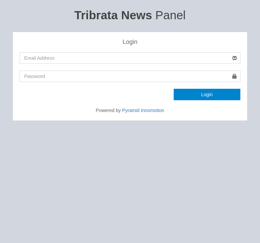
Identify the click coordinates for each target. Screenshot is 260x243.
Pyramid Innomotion (143, 110)
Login (207, 94)
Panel (130, 15)
